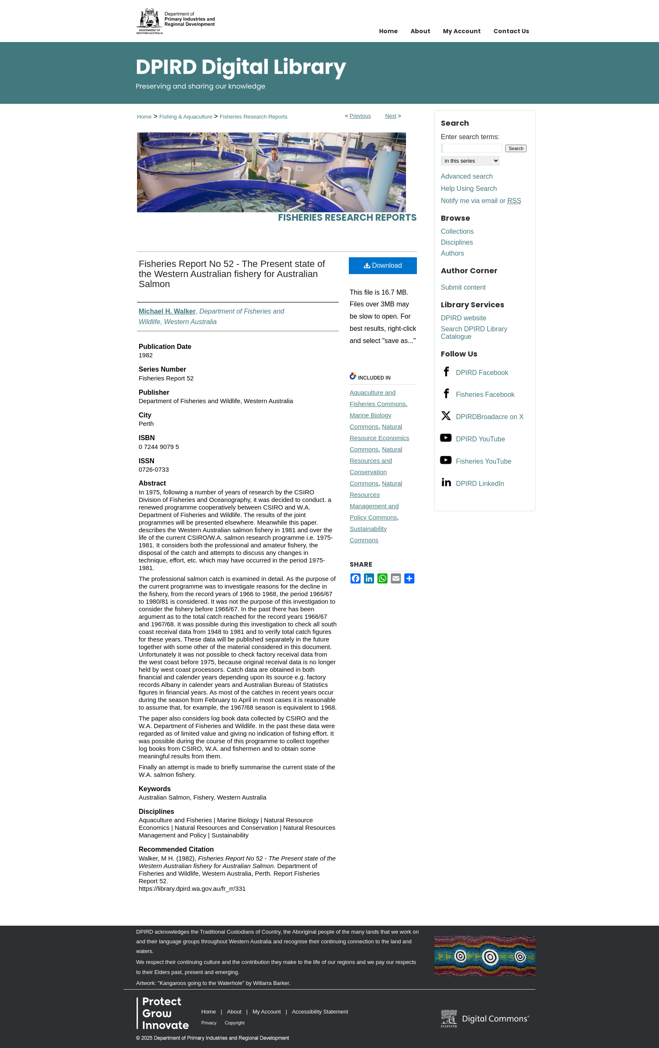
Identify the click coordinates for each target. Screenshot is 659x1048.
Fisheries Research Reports (253, 117)
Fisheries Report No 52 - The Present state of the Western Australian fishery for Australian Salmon (232, 274)
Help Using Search (469, 188)
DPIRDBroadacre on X (490, 416)
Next (390, 116)
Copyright (235, 1022)
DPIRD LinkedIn (480, 483)
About (234, 1011)
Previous (360, 116)
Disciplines (457, 242)
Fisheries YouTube (483, 461)
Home (144, 117)
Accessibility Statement (320, 1011)
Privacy (208, 1022)
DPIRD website (463, 318)
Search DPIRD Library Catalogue (474, 332)
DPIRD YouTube (480, 439)
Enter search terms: (470, 136)
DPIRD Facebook (482, 372)
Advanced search (467, 176)
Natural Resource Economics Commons (379, 438)
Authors (452, 253)
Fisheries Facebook (485, 394)
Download (383, 265)
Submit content (463, 287)
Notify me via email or (481, 201)
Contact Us (511, 31)
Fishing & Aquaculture (186, 117)
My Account (267, 1011)
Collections (457, 231)
